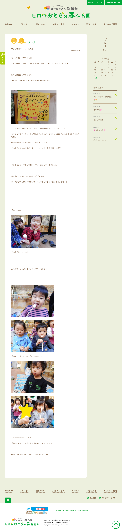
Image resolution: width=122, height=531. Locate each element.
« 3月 (95, 78)
